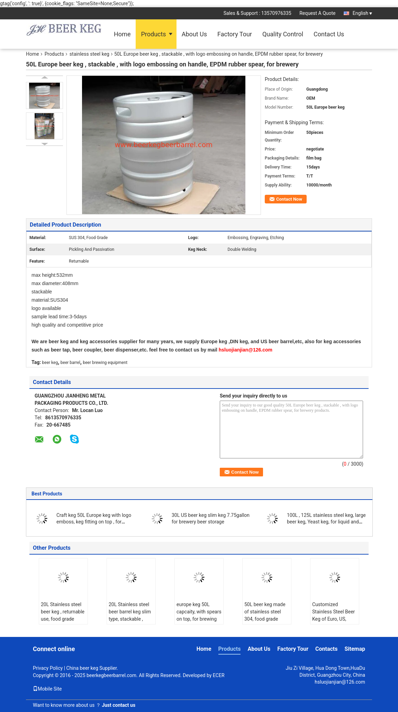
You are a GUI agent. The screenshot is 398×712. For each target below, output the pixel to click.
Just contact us (118, 705)
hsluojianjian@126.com (340, 682)
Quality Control (282, 34)
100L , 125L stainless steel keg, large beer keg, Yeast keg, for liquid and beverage (326, 521)
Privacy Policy (48, 668)
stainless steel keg (89, 54)
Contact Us (329, 34)
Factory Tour (234, 34)
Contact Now (289, 199)
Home (122, 34)
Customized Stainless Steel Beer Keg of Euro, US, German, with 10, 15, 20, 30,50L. (334, 619)
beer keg (50, 362)
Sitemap (354, 649)
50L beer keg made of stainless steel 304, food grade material (265, 615)
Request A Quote (317, 13)
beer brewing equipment (105, 362)
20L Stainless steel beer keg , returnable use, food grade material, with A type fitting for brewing (62, 619)
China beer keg (82, 668)
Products (153, 34)
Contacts (326, 649)
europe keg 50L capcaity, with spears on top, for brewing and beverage (199, 615)
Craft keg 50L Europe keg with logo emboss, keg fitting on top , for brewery (93, 521)
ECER (219, 675)
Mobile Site (47, 689)
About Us (194, 34)
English (362, 13)
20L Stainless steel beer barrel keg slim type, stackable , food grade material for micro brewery (130, 619)
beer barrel (70, 362)
